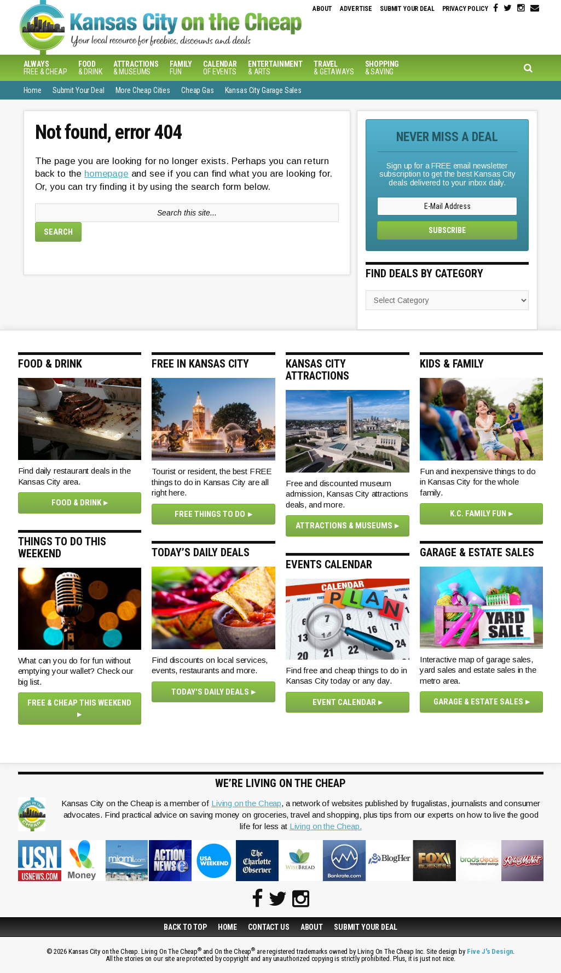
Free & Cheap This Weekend (79, 703)
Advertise (356, 9)
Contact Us (269, 927)
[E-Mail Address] (447, 206)
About (322, 9)
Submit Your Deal (407, 9)
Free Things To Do (210, 514)
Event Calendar (344, 702)
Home (227, 927)
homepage (106, 173)
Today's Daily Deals (210, 692)
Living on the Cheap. (326, 826)
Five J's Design (490, 951)
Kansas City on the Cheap (201, 27)
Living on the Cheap (246, 803)
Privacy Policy (465, 9)
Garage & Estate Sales (478, 702)
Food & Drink (76, 503)
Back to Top (185, 927)
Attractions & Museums (344, 526)
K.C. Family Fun (478, 513)
